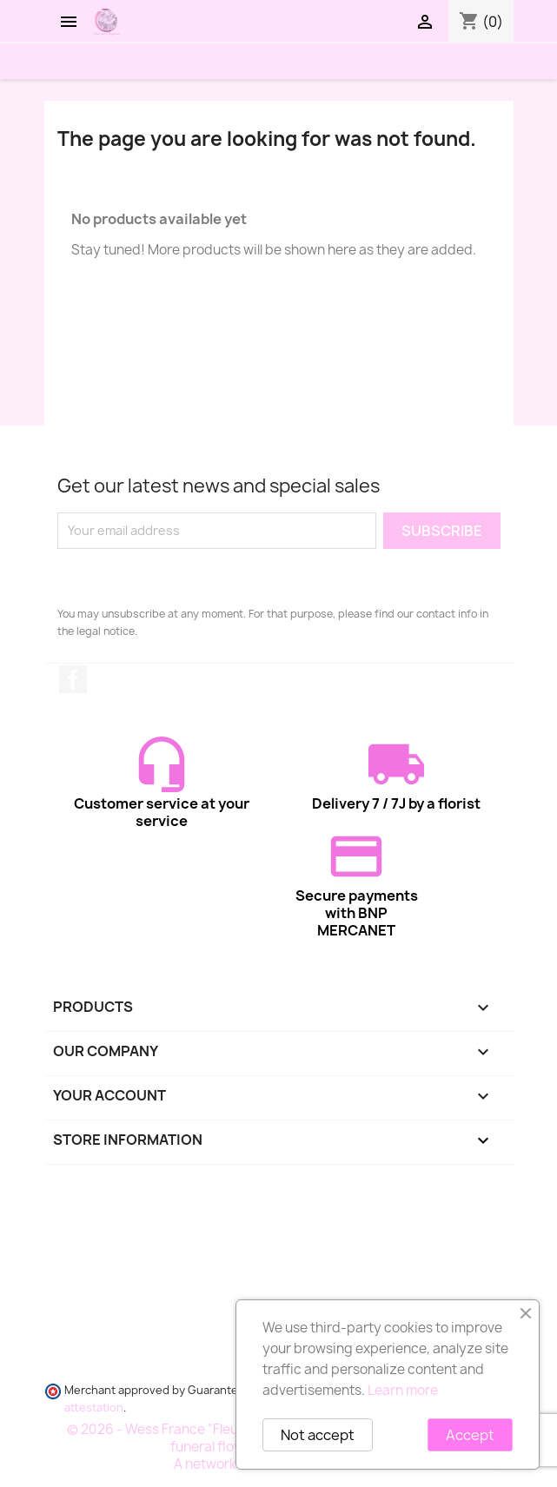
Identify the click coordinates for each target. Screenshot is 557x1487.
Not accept (318, 1434)
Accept (470, 1434)
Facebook (73, 679)
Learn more (403, 1390)
